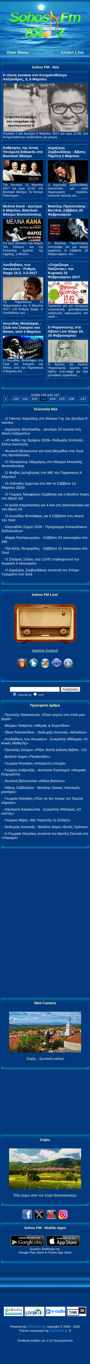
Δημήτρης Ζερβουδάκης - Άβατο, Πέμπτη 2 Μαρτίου (67, 152)
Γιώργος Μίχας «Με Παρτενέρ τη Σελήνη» (38, 820)
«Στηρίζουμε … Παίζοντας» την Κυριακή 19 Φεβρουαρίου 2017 (64, 271)
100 (16, 399)
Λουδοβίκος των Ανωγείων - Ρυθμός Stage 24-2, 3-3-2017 (20, 269)
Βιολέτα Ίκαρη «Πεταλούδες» (28, 756)
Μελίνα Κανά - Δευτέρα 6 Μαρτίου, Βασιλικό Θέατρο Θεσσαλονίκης (22, 210)
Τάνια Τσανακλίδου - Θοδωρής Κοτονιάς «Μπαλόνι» (46, 732)
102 (34, 399)
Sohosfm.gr (36, 1326)
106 (71, 399)
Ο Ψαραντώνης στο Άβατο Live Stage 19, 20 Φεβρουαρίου (66, 331)
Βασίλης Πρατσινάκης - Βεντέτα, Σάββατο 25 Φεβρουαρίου (68, 210)
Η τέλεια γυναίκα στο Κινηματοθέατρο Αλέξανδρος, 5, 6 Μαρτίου (35, 77)
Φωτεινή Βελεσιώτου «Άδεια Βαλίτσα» (35, 781)
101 (25, 399)
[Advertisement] (45, 923)
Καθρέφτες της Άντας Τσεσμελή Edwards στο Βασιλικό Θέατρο (23, 152)
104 (52, 399)
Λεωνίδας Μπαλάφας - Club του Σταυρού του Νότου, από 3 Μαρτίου (22, 327)
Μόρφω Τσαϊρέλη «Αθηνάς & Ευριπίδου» (37, 725)
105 (62, 399)
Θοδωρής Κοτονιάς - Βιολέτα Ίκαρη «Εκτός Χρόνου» (46, 827)
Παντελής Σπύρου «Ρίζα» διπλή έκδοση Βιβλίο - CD (46, 750)
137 (83, 399)
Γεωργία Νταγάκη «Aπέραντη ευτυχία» (35, 763)
